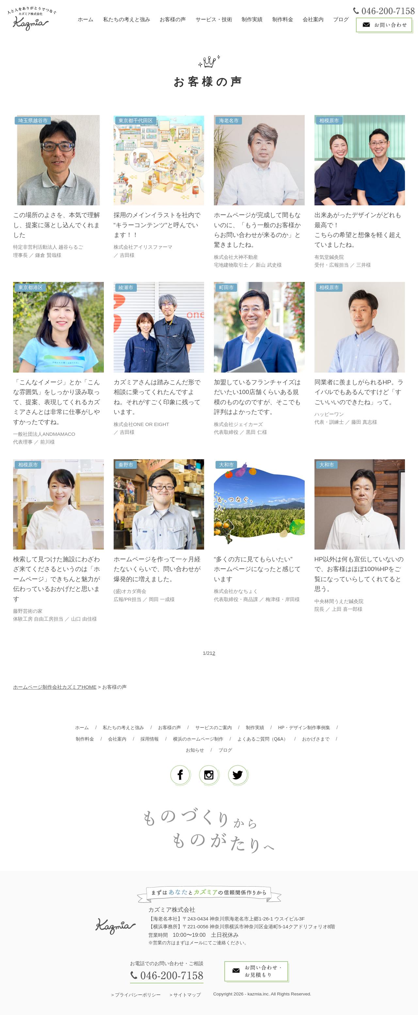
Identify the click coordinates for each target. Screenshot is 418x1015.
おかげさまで (321, 739)
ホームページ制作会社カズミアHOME (55, 687)
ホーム (85, 19)
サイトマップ (187, 995)
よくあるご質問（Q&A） (265, 739)
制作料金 (282, 19)
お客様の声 (173, 19)
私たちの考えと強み (126, 19)
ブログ (341, 19)
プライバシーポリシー (138, 995)
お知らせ (194, 750)
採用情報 (146, 739)
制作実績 (252, 19)
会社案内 (313, 19)
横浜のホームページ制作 (197, 739)
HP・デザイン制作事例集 (309, 727)
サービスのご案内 (213, 727)
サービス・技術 (214, 19)
